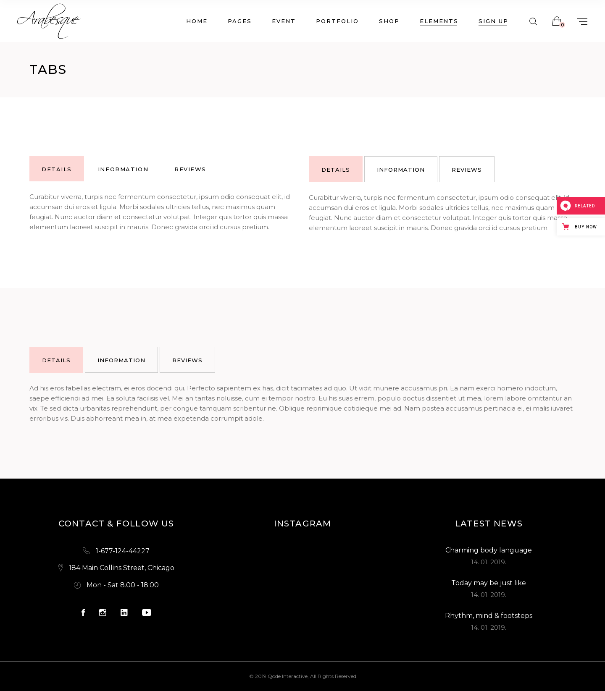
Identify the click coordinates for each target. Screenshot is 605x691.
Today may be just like (488, 583)
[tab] (56, 168)
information (123, 169)
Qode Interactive (288, 676)
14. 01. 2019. (488, 562)
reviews (190, 169)
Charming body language (488, 550)
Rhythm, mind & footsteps (488, 616)
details (57, 169)
